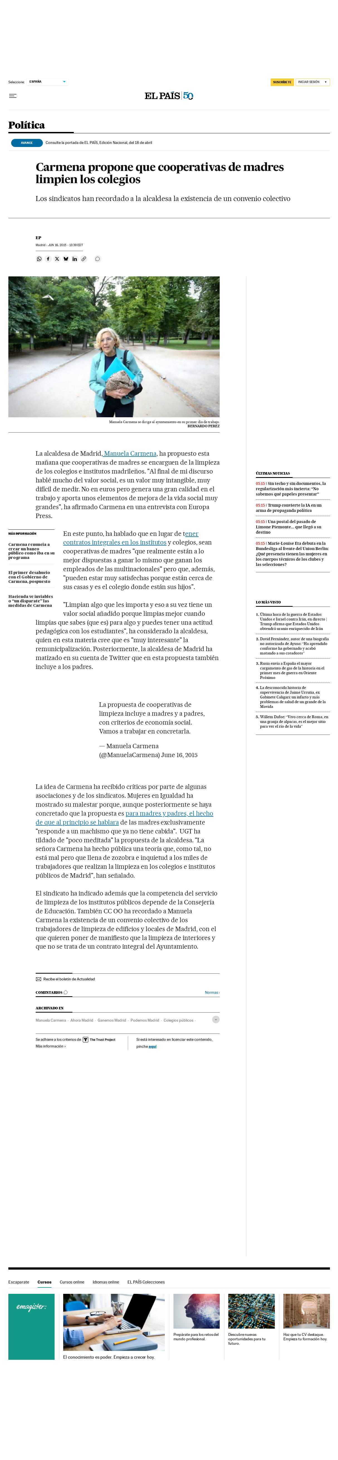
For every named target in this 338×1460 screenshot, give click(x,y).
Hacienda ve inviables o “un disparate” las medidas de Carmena (30, 601)
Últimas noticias (273, 473)
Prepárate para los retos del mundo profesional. (196, 1337)
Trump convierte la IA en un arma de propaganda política (289, 508)
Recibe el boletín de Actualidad (69, 979)
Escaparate (18, 1282)
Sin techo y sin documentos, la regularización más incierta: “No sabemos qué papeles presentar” (291, 489)
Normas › (212, 992)
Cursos (45, 1282)
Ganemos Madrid (112, 1020)
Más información (51, 1046)
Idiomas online (106, 1282)
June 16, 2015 (179, 755)
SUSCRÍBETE (282, 82)
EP (38, 237)
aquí (152, 1046)
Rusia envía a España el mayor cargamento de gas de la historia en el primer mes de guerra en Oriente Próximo (292, 670)
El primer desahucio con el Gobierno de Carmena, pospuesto (29, 577)
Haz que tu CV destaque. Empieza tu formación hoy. (305, 1337)
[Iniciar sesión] (313, 82)
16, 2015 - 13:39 (65, 245)
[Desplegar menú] (12, 96)
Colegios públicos (178, 1020)
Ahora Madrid (81, 1020)
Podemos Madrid (145, 1020)
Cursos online (72, 1282)
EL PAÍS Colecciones (146, 1282)
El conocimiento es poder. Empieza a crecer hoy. (109, 1357)
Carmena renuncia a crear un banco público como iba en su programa (31, 551)
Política (26, 125)
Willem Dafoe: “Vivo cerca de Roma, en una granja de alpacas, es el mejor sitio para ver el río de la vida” (294, 721)
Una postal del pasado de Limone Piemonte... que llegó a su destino (288, 527)
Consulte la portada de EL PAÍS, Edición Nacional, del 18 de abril (99, 142)
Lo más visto (268, 602)
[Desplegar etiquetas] (216, 1019)
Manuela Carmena (129, 453)
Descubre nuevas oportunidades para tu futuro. (246, 1339)
